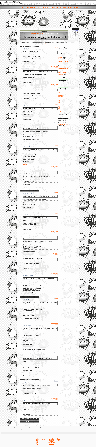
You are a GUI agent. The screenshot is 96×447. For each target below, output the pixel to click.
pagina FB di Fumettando (48, 43)
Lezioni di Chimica (51, 440)
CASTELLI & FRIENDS (61, 70)
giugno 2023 (60, 92)
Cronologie (32, 7)
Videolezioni (51, 441)
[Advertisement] (48, 18)
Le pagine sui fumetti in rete (36, 33)
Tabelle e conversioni (51, 442)
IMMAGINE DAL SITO (27, 141)
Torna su (56, 47)
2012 (59, 105)
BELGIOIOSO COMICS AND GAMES (63, 61)
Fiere (38, 7)
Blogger (43, 439)
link (60, 7)
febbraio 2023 (60, 95)
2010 (59, 107)
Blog (64, 7)
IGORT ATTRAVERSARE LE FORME (63, 68)
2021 (59, 98)
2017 (59, 101)
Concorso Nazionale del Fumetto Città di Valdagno (62, 72)
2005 (60, 111)
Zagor (49, 7)
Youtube (58, 437)
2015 (59, 103)
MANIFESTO (25, 164)
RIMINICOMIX (60, 58)
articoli (51, 438)
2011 (59, 106)
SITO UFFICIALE (55, 144)
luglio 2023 (60, 84)
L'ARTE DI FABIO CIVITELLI (62, 64)
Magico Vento (55, 7)
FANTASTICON (60, 57)
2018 (59, 100)
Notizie (27, 7)
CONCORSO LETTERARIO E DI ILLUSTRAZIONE (62, 74)
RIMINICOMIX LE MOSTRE (62, 66)
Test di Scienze (51, 443)
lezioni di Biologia (51, 439)
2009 (59, 108)
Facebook (70, 7)
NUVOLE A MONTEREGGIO (61, 56)
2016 (59, 102)
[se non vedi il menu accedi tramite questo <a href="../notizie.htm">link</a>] (63, 121)
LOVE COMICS (60, 67)
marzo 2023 (60, 94)
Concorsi (43, 7)
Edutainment (51, 444)
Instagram (76, 7)
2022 (59, 97)
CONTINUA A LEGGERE (54, 66)
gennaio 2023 (60, 96)
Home (22, 7)
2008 (59, 109)
